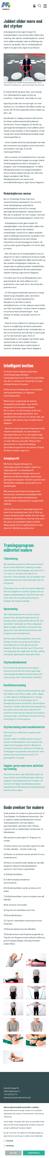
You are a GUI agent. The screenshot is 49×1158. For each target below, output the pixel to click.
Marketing (10, 1146)
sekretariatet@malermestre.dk (17, 1097)
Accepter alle (33, 1153)
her (41, 1136)
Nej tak (13, 1153)
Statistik (9, 1141)
